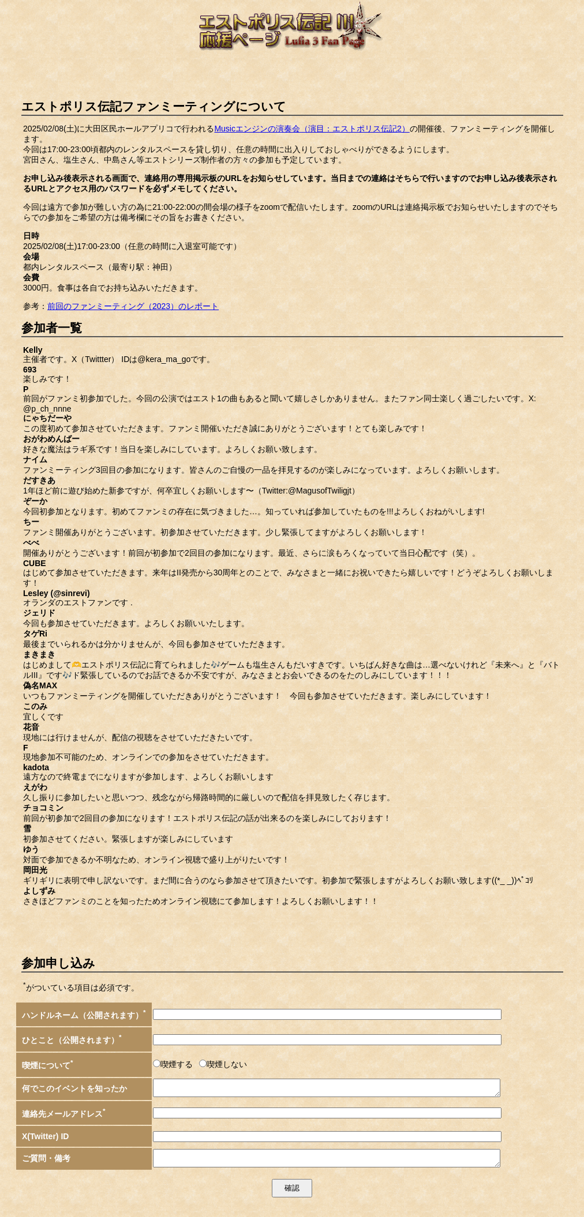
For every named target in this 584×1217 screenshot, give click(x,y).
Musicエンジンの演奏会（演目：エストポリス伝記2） (311, 128)
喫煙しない (227, 1064)
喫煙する (176, 1064)
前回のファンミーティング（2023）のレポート (133, 306)
